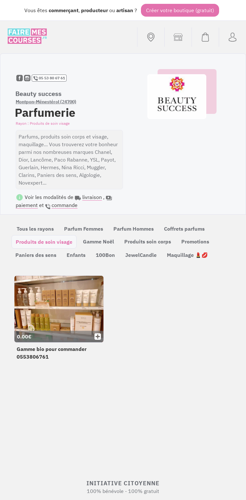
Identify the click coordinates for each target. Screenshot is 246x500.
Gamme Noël (98, 241)
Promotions (195, 241)
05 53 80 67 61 (49, 78)
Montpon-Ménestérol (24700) (46, 102)
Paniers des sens (35, 255)
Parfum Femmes (83, 229)
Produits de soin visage (44, 242)
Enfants (76, 255)
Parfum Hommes (133, 229)
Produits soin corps (147, 241)
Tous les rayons (35, 229)
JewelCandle (141, 255)
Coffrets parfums (184, 229)
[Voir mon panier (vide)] (205, 37)
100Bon (105, 255)
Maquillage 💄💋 (187, 255)
